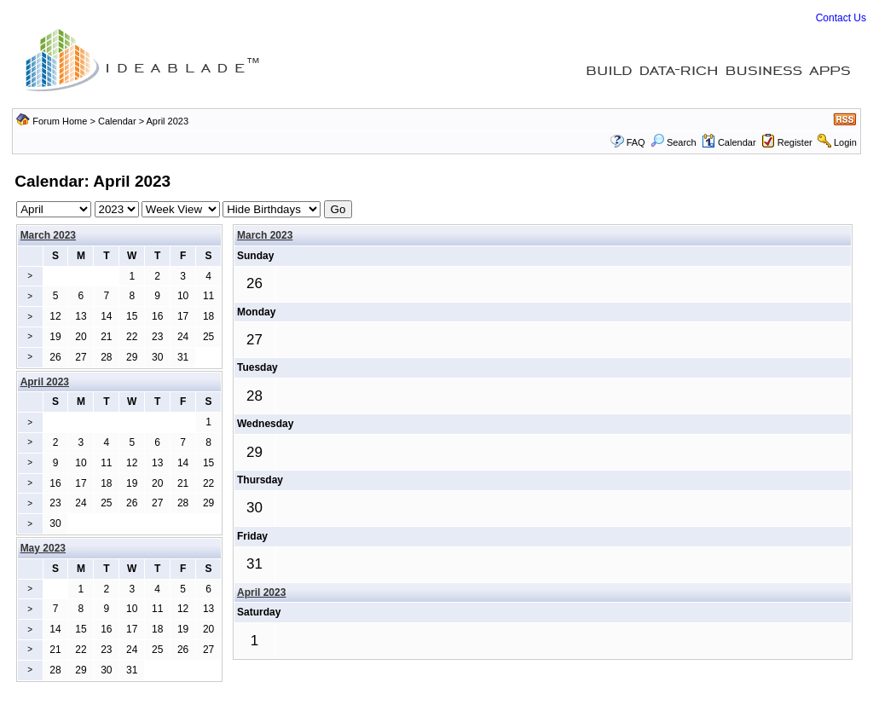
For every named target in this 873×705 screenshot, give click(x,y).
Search (673, 142)
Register (795, 142)
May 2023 (43, 548)
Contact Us (841, 18)
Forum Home (59, 121)
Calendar (117, 121)
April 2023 (261, 592)
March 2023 (48, 235)
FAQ (636, 142)
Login (845, 142)
